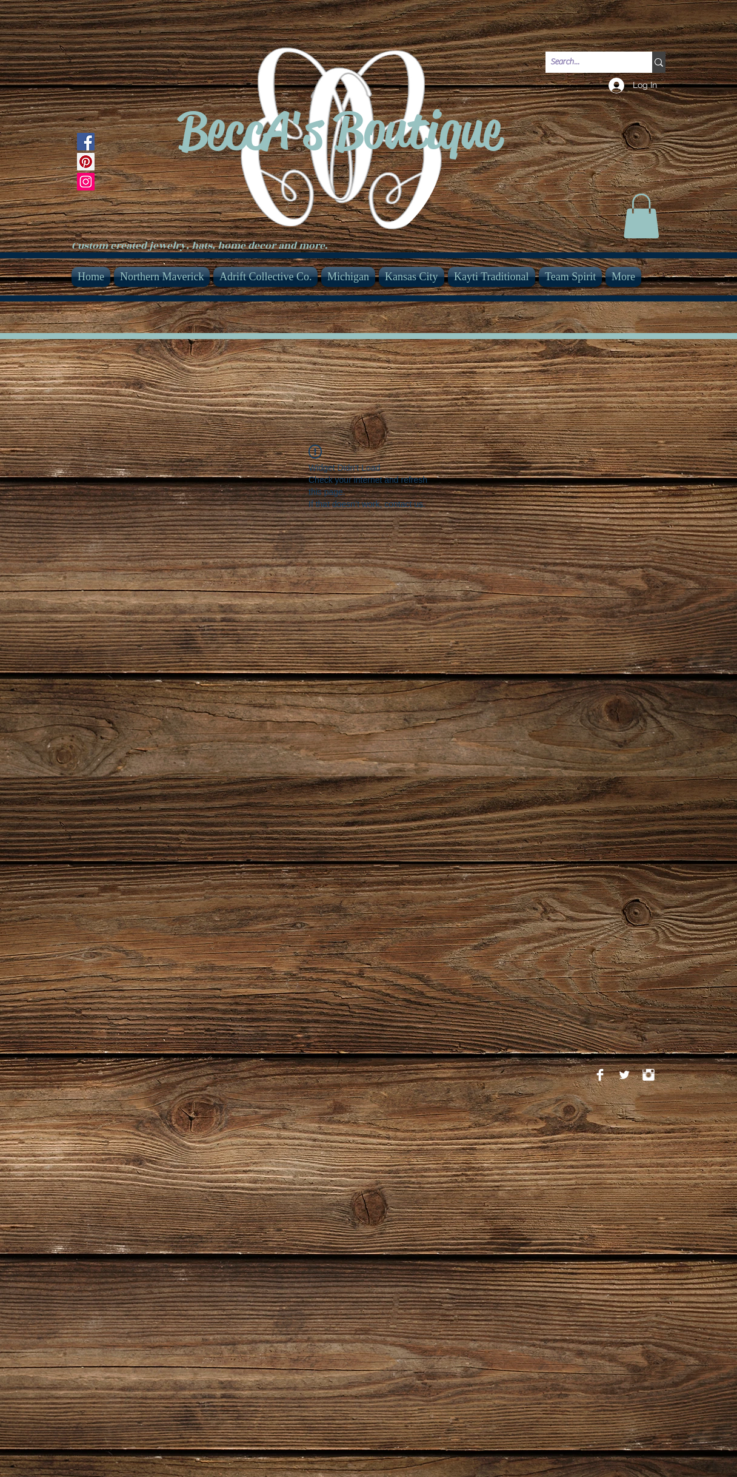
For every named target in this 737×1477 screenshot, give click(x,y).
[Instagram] (86, 181)
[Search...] (588, 62)
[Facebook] (86, 141)
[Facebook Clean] (600, 1075)
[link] (641, 215)
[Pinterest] (86, 161)
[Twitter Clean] (624, 1075)
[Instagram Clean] (648, 1075)
